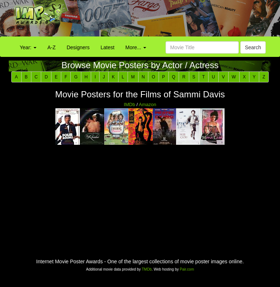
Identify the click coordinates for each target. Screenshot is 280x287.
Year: (28, 47)
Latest (107, 47)
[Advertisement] (175, 20)
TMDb (147, 269)
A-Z (51, 47)
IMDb (129, 104)
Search (253, 47)
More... (135, 47)
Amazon (147, 104)
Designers (78, 47)
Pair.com (187, 269)
